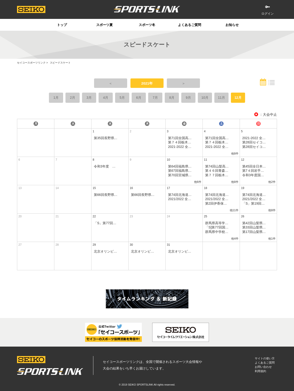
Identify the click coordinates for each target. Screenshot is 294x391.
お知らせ (232, 25)
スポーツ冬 (147, 25)
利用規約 (260, 371)
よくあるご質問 (189, 25)
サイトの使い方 (265, 358)
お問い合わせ (263, 367)
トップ (62, 25)
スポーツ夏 (104, 25)
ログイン (267, 13)
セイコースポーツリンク (31, 62)
